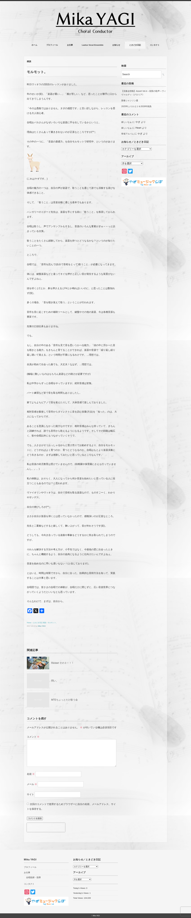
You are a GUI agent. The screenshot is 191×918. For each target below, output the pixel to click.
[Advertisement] (143, 239)
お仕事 (70, 45)
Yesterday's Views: (81, 893)
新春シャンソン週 (129, 100)
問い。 (54, 680)
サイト (30, 794)
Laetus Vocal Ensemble (92, 45)
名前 (31, 774)
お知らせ (116, 45)
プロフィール (52, 45)
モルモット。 (53, 622)
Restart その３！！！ (62, 663)
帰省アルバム (127, 134)
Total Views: (78, 898)
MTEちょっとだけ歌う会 (64, 699)
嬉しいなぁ (126, 122)
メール (32, 784)
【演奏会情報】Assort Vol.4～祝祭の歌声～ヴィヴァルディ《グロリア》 (143, 93)
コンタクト (155, 45)
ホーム (34, 45)
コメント (33, 736)
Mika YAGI (42, 626)
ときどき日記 (135, 45)
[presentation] (46, 827)
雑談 (29, 61)
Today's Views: (79, 888)
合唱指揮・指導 (33, 877)
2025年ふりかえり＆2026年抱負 (136, 106)
